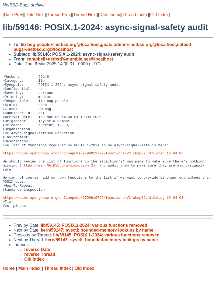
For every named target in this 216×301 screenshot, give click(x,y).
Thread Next (85, 14)
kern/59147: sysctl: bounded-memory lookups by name (97, 257)
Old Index (159, 14)
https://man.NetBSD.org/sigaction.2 (57, 183)
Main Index (29, 295)
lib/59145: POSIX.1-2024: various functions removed (94, 252)
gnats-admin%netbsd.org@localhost (138, 44)
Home (9, 295)
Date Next (34, 14)
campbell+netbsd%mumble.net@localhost (70, 59)
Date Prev (13, 14)
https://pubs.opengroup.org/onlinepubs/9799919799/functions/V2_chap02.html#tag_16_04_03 (93, 169)
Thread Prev (59, 14)
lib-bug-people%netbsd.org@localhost (60, 44)
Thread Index (135, 14)
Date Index (109, 14)
